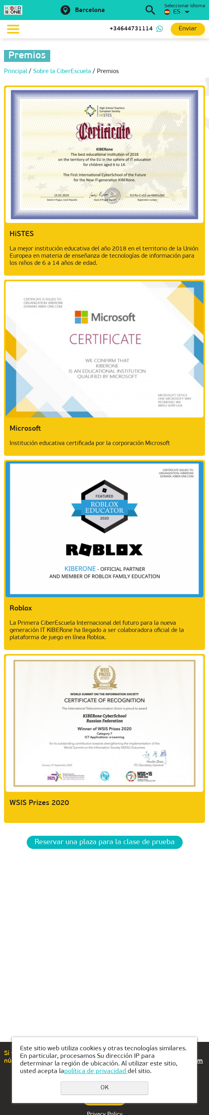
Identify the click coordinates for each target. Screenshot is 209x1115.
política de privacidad (96, 1071)
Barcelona (90, 11)
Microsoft (25, 429)
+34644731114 (131, 29)
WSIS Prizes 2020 (39, 803)
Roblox (21, 608)
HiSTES (22, 234)
